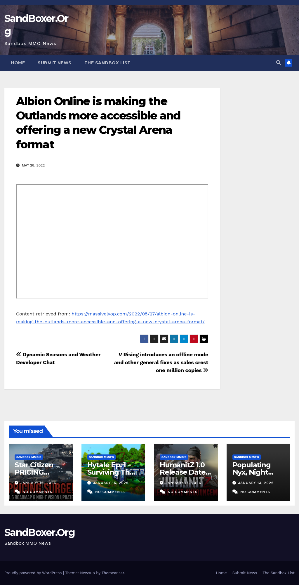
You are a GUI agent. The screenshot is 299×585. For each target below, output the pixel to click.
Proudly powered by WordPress (33, 573)
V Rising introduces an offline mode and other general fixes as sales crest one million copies (161, 362)
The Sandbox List (107, 62)
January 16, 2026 (38, 483)
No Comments (37, 492)
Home (18, 62)
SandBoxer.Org (39, 532)
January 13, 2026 (256, 483)
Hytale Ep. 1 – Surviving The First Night (110, 472)
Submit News (55, 62)
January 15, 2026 (110, 483)
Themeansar (113, 573)
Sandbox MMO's (28, 457)
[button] (278, 62)
